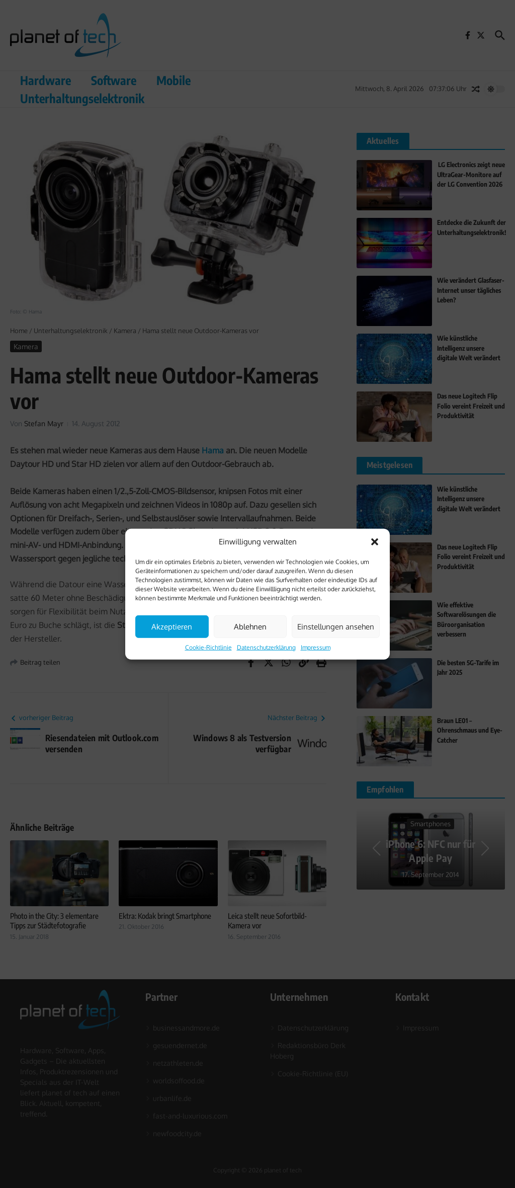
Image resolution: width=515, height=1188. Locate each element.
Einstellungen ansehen (335, 626)
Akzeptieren (171, 626)
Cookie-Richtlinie (208, 647)
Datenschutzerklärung (266, 647)
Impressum (315, 647)
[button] (375, 542)
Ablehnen (250, 626)
